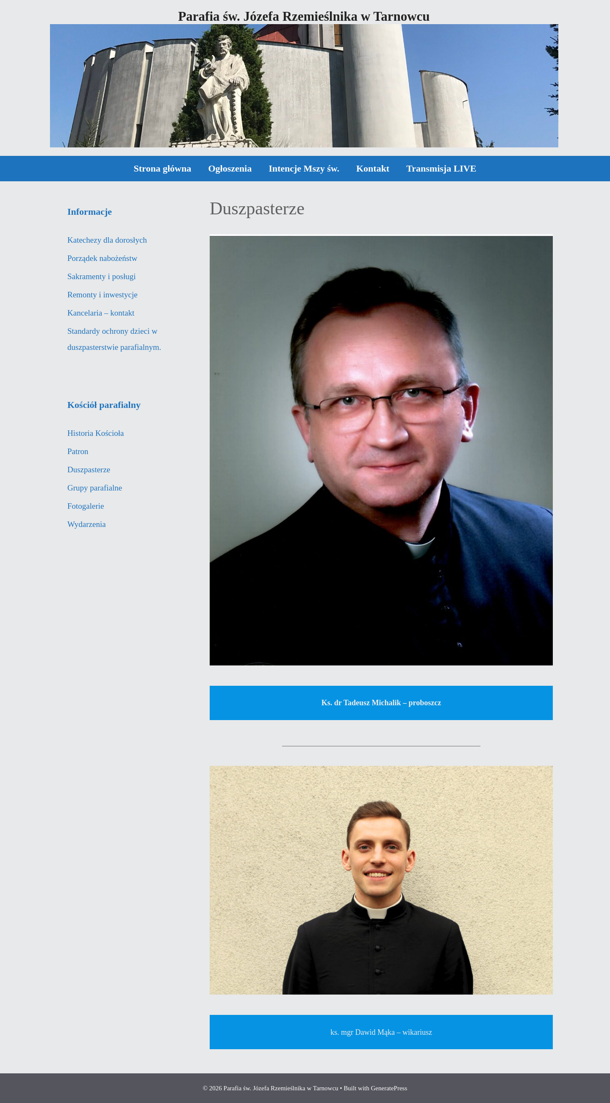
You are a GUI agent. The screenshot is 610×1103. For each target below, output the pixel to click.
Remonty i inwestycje (102, 294)
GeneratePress (389, 1088)
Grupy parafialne (94, 487)
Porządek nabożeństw (102, 258)
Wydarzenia (86, 524)
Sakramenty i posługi (101, 276)
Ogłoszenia (230, 168)
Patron (78, 451)
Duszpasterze (88, 469)
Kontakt (372, 168)
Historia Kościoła (95, 433)
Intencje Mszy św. (304, 168)
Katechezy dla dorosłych (107, 240)
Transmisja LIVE (441, 168)
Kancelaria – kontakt (100, 312)
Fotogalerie (85, 506)
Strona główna (162, 168)
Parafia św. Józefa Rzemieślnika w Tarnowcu (304, 16)
